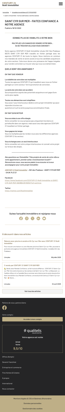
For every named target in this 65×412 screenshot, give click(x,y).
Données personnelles (32, 403)
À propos (5, 378)
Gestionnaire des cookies (32, 408)
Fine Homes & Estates (11, 373)
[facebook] (4, 307)
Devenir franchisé (9, 362)
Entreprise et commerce (11, 367)
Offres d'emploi (8, 357)
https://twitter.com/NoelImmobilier (19, 191)
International (7, 383)
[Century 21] (10, 4)
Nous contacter (8, 389)
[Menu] (61, 3)
